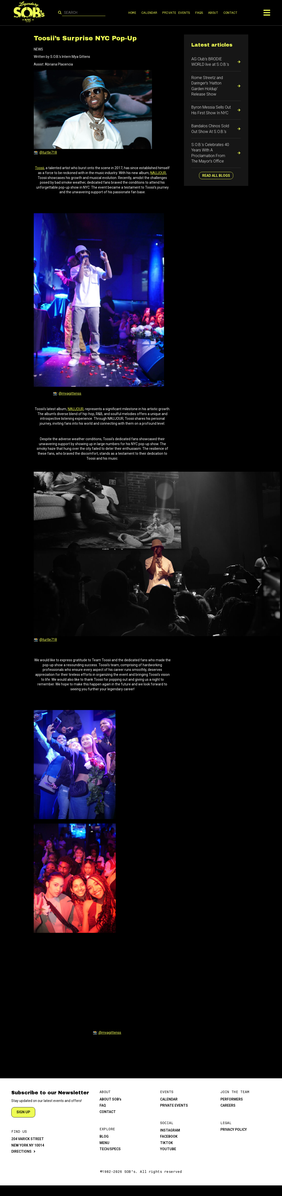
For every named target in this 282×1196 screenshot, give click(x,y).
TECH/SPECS (110, 1149)
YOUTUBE (168, 1149)
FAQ (103, 1105)
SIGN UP (23, 1112)
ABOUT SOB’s (110, 1099)
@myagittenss (70, 393)
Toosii (39, 168)
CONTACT (230, 13)
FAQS (199, 13)
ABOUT (213, 13)
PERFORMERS (231, 1099)
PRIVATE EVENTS (176, 13)
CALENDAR (149, 13)
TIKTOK (166, 1143)
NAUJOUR (158, 173)
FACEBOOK (169, 1136)
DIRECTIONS (21, 1151)
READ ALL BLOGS (216, 176)
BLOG (104, 1136)
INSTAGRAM (170, 1130)
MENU (104, 1143)
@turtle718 (48, 152)
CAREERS (227, 1105)
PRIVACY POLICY (233, 1129)
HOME (132, 13)
